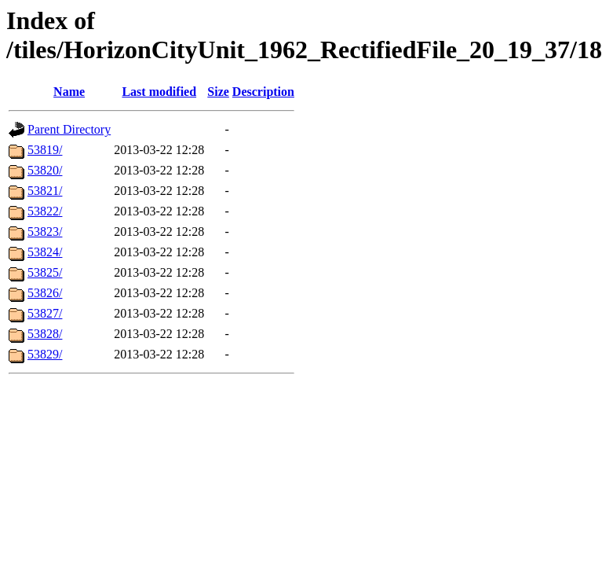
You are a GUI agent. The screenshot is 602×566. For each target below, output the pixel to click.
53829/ (44, 354)
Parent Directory (69, 129)
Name (69, 91)
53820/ (44, 170)
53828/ (44, 333)
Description (263, 91)
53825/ (44, 272)
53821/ (44, 190)
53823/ (44, 231)
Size (218, 91)
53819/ (44, 149)
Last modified (159, 91)
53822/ (44, 211)
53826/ (44, 293)
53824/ (44, 252)
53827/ (44, 313)
